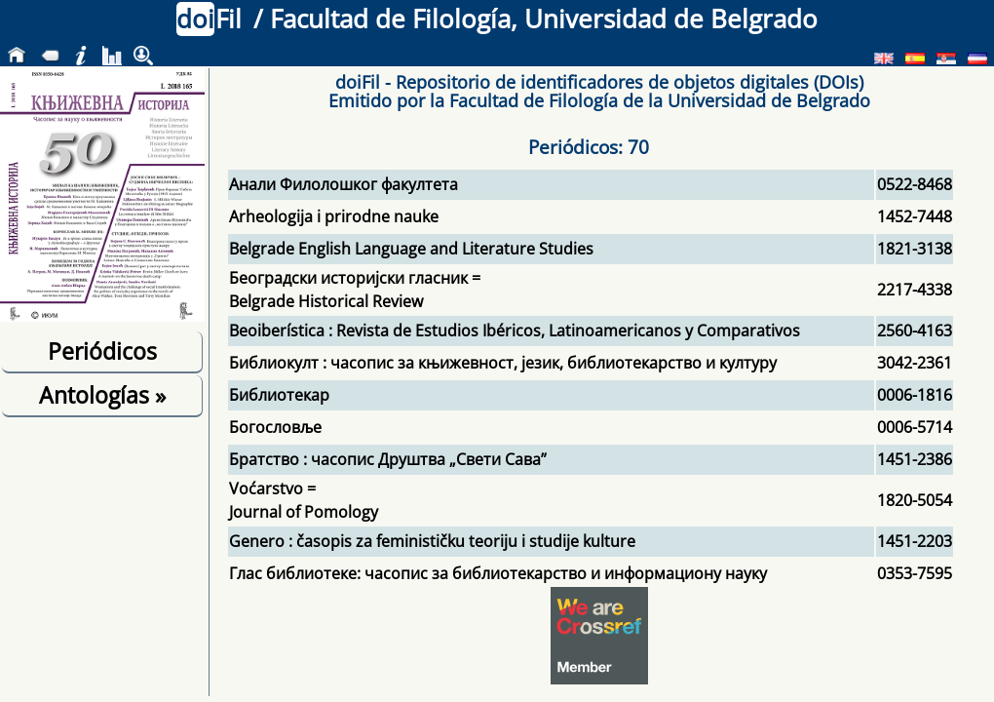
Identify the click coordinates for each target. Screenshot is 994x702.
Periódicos (102, 351)
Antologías (102, 394)
